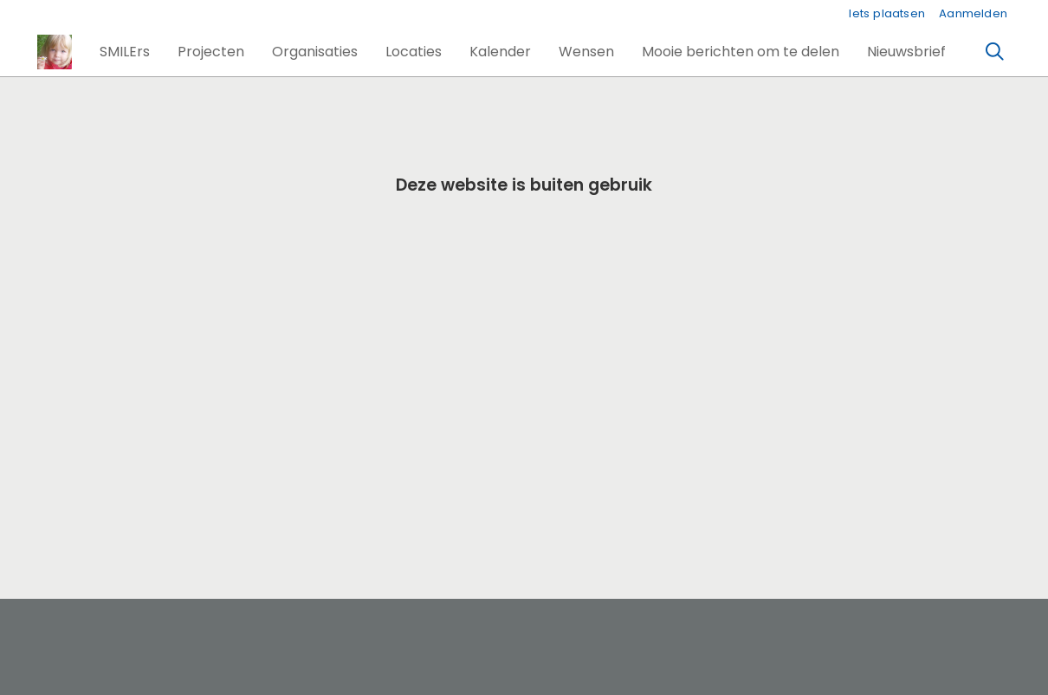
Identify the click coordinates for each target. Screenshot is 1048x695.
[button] (125, 52)
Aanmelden (973, 13)
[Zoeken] (995, 52)
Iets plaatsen (887, 13)
